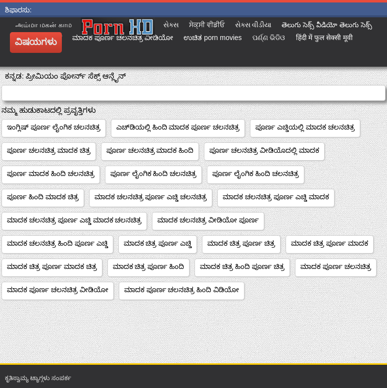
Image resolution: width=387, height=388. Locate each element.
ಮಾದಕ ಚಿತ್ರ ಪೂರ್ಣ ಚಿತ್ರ (241, 243)
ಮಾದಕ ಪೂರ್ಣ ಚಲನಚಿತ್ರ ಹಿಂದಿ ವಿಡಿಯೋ (182, 290)
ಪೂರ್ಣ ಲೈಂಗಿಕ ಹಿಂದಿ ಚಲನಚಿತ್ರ (153, 173)
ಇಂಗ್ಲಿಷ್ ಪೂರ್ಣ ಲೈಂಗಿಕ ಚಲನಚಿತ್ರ (53, 127)
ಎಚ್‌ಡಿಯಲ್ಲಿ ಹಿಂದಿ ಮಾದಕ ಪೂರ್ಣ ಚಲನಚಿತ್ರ (178, 127)
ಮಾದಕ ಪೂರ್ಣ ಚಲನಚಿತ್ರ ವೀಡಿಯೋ (57, 290)
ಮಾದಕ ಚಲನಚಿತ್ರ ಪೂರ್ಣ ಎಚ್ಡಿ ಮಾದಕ (276, 197)
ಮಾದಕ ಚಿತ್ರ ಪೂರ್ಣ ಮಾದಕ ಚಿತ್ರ (52, 266)
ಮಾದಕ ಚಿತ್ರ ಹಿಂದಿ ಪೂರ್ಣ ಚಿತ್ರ (242, 266)
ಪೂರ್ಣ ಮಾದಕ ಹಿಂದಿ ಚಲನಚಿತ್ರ (51, 173)
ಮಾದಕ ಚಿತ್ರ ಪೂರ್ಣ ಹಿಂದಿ (149, 266)
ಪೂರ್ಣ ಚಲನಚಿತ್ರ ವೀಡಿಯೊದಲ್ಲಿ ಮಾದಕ (264, 150)
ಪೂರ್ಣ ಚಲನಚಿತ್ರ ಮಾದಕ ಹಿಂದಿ (150, 150)
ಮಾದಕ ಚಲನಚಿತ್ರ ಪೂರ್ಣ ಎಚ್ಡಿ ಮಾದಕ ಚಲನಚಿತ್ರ (74, 220)
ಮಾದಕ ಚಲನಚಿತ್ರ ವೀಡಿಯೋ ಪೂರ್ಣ (208, 220)
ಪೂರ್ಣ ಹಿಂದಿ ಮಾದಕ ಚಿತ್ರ (43, 197)
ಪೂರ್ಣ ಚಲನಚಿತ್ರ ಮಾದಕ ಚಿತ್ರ (49, 150)
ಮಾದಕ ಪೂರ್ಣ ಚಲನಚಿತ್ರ (335, 266)
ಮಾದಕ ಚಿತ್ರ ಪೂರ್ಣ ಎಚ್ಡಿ (158, 243)
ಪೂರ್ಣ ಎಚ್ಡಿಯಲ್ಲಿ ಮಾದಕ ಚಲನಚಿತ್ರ (305, 127)
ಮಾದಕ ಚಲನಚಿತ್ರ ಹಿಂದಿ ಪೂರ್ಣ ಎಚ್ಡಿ (57, 243)
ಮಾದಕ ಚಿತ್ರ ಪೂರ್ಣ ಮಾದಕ (329, 243)
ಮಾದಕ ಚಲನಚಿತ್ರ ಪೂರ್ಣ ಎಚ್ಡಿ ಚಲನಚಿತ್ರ (151, 197)
